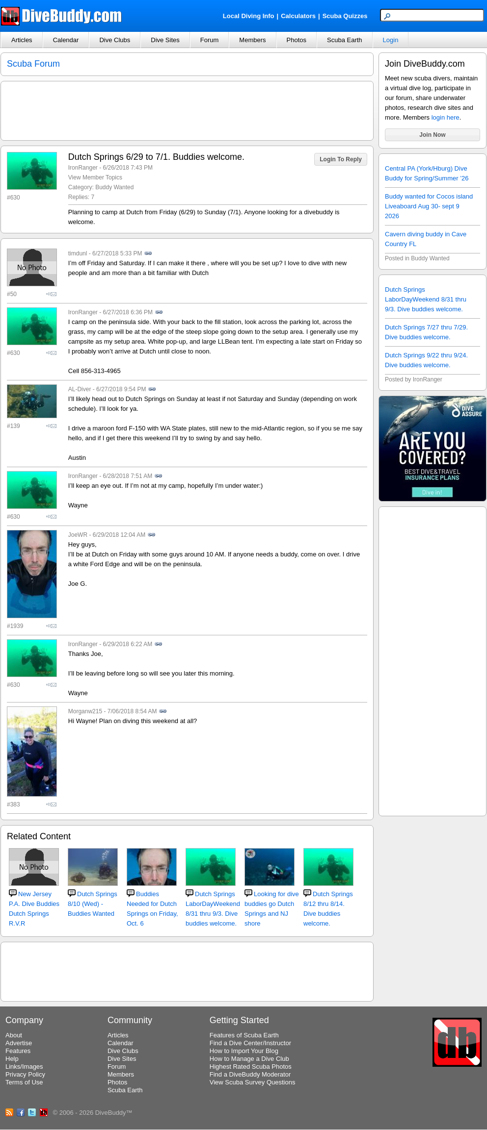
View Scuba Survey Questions (253, 1082)
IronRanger (83, 167)
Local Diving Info (248, 16)
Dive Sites (165, 40)
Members (252, 40)
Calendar (66, 40)
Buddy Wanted (114, 187)
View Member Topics (95, 177)
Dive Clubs (114, 40)
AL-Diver (79, 389)
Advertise (18, 1043)
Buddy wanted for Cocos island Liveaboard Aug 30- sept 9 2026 (429, 206)
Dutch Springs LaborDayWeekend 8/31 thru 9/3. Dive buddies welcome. (425, 299)
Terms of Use (24, 1082)
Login (391, 40)
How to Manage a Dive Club (249, 1058)
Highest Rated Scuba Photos (251, 1066)
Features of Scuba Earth (244, 1035)
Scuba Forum (33, 64)
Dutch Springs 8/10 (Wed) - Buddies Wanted (92, 903)
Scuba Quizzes (345, 16)
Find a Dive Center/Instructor (250, 1043)
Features (17, 1051)
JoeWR (77, 534)
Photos (296, 40)
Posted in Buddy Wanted (417, 258)
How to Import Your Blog (244, 1051)
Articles (21, 40)
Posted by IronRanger (413, 379)
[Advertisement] (432, 660)
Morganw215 (85, 711)
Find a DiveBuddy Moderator (250, 1074)
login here (446, 117)
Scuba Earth (344, 40)
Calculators (298, 16)
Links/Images (24, 1066)
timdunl (77, 253)
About (13, 1035)
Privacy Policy (25, 1074)
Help (12, 1058)
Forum (209, 40)
